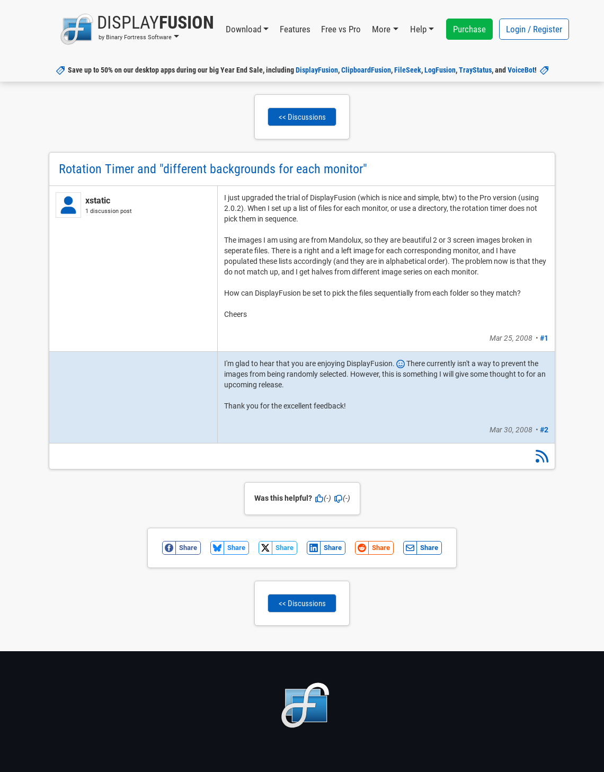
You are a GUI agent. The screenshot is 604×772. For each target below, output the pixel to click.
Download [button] (243, 29)
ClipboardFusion (366, 70)
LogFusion (440, 70)
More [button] (381, 29)
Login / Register (534, 29)
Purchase (469, 29)
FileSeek (407, 70)
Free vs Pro (341, 29)
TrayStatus (475, 70)
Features (295, 29)
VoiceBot (521, 70)
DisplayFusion (317, 70)
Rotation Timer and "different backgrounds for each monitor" (213, 169)
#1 (544, 338)
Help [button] (418, 29)
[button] (137, 29)
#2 (544, 429)
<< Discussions (302, 117)
